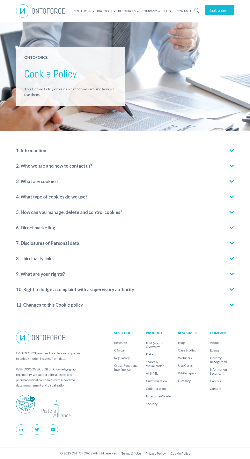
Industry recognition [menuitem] (218, 360)
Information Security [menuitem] (218, 371)
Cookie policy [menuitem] (180, 453)
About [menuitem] (214, 343)
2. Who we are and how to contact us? (54, 166)
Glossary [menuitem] (184, 381)
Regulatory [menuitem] (122, 358)
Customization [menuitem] (156, 381)
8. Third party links (35, 258)
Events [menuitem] (214, 350)
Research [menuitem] (120, 343)
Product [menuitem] (104, 11)
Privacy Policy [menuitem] (156, 453)
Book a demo (219, 10)
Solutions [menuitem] (82, 11)
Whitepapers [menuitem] (187, 373)
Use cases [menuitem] (185, 365)
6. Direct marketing (36, 227)
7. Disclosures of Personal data (47, 243)
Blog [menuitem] (167, 11)
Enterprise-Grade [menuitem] (158, 396)
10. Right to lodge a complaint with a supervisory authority (75, 289)
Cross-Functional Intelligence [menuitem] (126, 367)
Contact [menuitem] (184, 11)
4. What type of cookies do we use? (52, 197)
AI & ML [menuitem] (152, 373)
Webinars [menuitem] (185, 358)
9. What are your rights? (41, 274)
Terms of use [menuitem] (131, 453)
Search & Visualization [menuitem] (155, 364)
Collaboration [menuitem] (156, 388)
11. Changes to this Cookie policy (49, 305)
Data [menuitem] (149, 354)
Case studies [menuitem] (187, 350)
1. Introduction (31, 150)
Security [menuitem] (151, 404)
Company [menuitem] (149, 11)
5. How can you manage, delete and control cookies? (69, 212)
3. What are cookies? (38, 181)
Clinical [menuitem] (119, 350)
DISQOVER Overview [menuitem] (154, 344)
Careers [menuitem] (215, 381)
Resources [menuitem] (127, 11)
